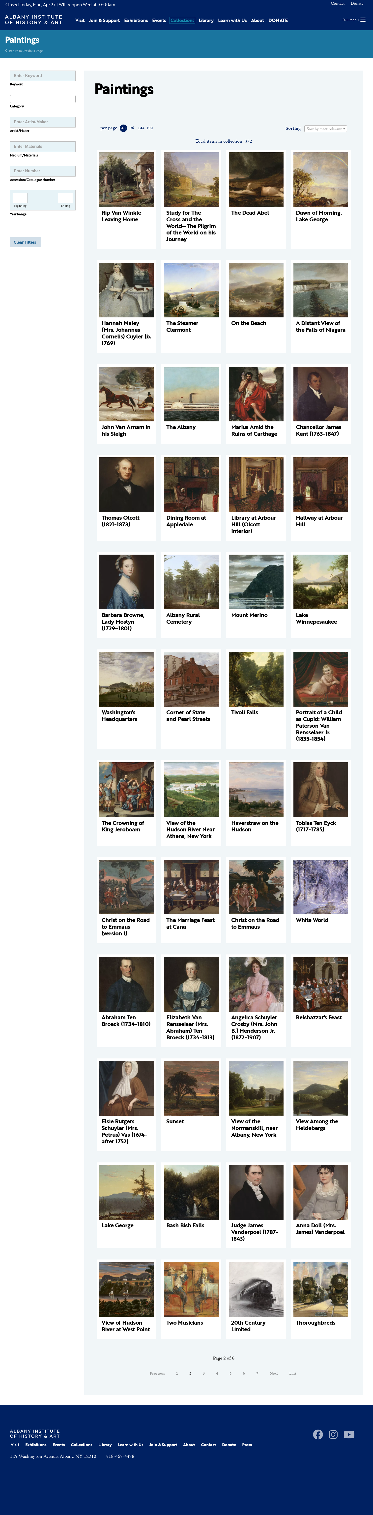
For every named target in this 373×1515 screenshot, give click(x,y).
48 (123, 128)
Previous (157, 1373)
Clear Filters (25, 242)
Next (274, 1373)
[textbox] (326, 129)
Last (292, 1373)
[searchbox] (42, 99)
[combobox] (43, 99)
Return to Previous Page (26, 51)
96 (132, 128)
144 (141, 128)
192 (149, 128)
